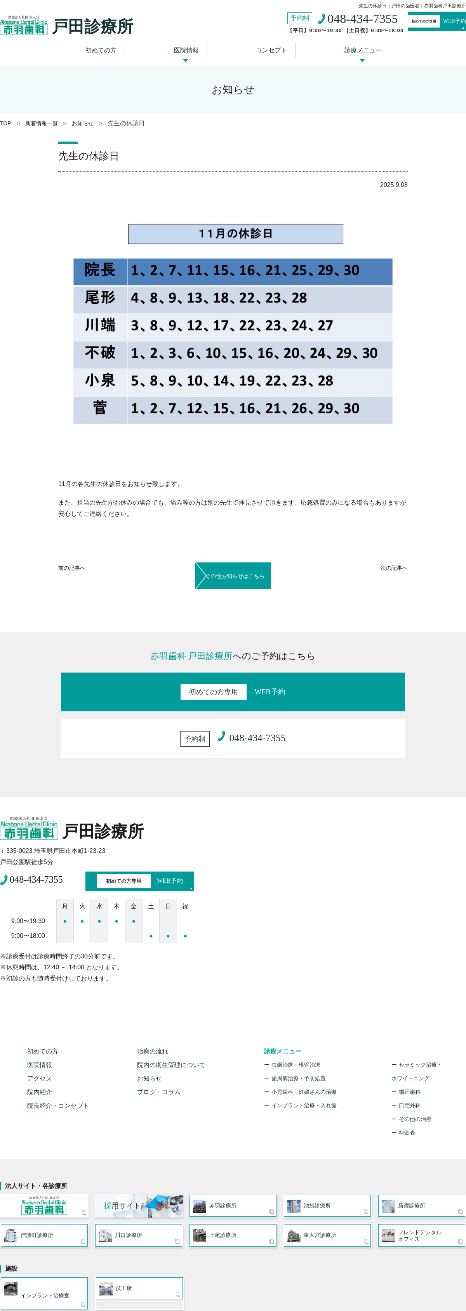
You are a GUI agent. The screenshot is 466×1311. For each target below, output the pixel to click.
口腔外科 (410, 1043)
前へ (75, 568)
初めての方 (114, 47)
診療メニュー (348, 47)
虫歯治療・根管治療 (295, 1002)
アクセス (39, 1016)
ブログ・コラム (159, 1029)
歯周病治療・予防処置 (298, 1016)
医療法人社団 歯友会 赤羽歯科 (44, 1146)
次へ (390, 568)
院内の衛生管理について (171, 1002)
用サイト (122, 1146)
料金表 (407, 1070)
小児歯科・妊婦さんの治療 (304, 1029)
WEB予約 (421, 22)
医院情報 (190, 47)
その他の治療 (415, 1056)
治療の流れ (152, 989)
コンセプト (266, 47)
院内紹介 (39, 1029)
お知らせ (149, 1016)
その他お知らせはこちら (233, 566)
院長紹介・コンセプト (58, 1043)
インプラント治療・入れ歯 (304, 1043)
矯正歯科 (410, 1029)
